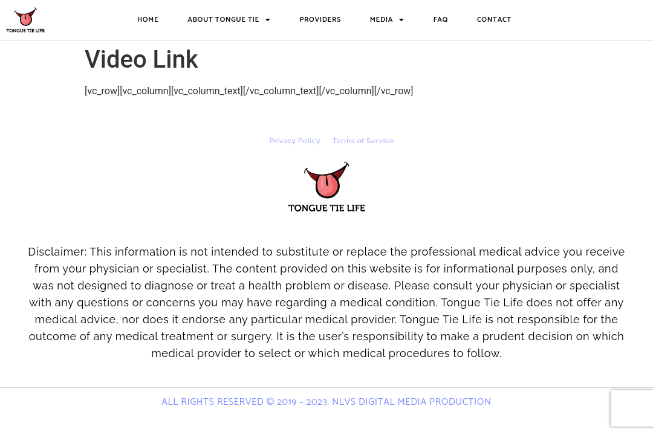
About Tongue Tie (228, 20)
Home (147, 19)
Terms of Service (363, 141)
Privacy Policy (294, 141)
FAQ (441, 19)
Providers (319, 19)
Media (387, 20)
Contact (494, 19)
